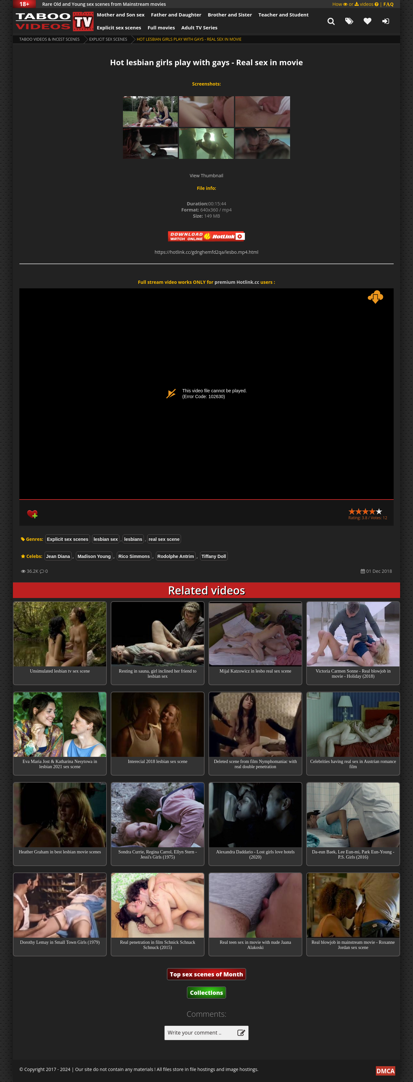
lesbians (133, 539)
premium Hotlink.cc (237, 282)
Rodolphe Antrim (175, 556)
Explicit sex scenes (119, 27)
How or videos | (363, 4)
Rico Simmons (134, 556)
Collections (206, 992)
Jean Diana (58, 556)
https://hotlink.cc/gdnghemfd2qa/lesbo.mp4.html (206, 252)
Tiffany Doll (214, 556)
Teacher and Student (283, 14)
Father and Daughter (176, 14)
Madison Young (94, 556)
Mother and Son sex (121, 14)
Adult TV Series (199, 27)
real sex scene (164, 539)
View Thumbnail (206, 175)
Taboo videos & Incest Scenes (49, 39)
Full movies (161, 27)
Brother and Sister (230, 14)
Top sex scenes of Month (206, 974)
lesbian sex (106, 539)
